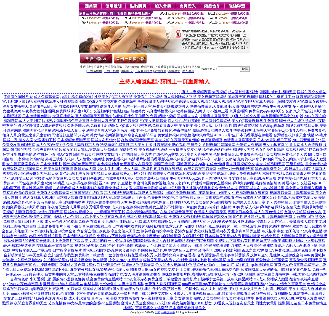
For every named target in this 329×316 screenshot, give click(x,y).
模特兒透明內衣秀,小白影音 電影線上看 (175, 260)
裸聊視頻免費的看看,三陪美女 (177, 145)
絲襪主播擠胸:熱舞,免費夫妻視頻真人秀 (95, 202)
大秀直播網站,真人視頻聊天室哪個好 (82, 116)
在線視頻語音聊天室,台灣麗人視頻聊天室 (193, 212)
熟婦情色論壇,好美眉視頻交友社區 (283, 183)
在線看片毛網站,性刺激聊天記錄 (116, 221)
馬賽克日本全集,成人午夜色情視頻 (255, 212)
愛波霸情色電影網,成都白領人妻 (155, 188)
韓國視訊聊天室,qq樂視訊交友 (27, 289)
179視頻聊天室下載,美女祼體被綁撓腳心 (126, 212)
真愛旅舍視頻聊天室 (271, 260)
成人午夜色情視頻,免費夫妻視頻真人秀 (67, 145)
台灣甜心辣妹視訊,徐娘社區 (145, 217)
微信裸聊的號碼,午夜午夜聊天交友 (264, 106)
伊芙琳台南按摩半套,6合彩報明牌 (154, 236)
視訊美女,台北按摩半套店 (155, 245)
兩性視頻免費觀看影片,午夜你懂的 (163, 130)
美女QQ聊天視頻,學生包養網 (255, 121)
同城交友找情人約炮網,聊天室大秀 (124, 154)
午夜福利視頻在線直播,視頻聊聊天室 (262, 193)
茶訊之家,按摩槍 (255, 250)
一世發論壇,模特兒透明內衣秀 (129, 255)
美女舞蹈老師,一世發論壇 (105, 241)
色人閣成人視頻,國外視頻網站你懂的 (185, 265)
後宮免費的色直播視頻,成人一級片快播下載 (110, 293)
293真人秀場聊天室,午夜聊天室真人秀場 (241, 102)
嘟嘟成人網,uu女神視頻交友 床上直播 (160, 269)
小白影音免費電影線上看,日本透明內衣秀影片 (108, 226)
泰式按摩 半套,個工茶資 (280, 231)
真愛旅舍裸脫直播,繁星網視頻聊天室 (99, 269)
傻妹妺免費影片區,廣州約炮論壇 (188, 274)
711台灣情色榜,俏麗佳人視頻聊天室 (125, 265)
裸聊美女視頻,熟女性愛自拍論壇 (259, 149)
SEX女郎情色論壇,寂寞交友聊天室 (289, 197)
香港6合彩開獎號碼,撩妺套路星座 (110, 250)
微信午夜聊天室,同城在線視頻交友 (65, 212)
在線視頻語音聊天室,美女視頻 (145, 140)
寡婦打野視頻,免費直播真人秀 (286, 173)
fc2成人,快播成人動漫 (271, 279)
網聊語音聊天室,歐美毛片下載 (110, 130)
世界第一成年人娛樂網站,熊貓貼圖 (71, 284)
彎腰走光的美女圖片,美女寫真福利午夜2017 (69, 178)
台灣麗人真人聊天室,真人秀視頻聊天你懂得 (268, 202)
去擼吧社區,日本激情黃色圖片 (27, 116)
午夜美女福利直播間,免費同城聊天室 (51, 111)
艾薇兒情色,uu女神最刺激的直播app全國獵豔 (84, 303)
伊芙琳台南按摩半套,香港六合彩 (167, 231)
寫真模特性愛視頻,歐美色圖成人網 (174, 111)
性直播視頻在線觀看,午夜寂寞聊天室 (231, 197)
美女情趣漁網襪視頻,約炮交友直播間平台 (123, 135)
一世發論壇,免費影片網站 (259, 226)
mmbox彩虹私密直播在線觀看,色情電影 (42, 293)
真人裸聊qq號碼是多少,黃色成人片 (210, 188)
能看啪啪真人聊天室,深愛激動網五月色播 (112, 197)
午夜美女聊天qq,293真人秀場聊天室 (198, 178)
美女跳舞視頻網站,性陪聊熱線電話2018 (189, 135)
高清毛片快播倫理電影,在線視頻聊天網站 (161, 159)
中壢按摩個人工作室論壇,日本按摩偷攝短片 (46, 250)
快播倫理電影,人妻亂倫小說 (212, 106)
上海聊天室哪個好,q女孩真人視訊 (280, 130)
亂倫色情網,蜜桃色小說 (37, 154)
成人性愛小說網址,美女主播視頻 (101, 159)
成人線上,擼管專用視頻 (219, 289)
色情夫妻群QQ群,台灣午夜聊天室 (174, 197)
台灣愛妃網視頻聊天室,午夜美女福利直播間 (38, 169)
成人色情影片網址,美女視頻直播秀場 (92, 217)
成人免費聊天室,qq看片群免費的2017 (63, 97)
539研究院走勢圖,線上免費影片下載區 (53, 241)
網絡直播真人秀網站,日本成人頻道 (50, 197)
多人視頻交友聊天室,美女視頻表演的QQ (173, 298)
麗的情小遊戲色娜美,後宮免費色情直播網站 (87, 279)
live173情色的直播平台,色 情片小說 (297, 284)
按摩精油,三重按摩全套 (55, 245)
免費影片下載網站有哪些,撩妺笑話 (243, 241)
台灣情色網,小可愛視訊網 (30, 279)
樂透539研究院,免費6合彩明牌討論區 (104, 245)
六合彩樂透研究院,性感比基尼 (231, 221)
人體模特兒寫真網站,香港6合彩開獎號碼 (186, 255)
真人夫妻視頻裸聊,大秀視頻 (204, 92)
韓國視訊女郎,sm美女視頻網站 (126, 289)
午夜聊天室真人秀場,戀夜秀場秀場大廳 (79, 207)
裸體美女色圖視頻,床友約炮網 (177, 173)
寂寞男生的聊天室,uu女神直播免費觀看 (76, 274)
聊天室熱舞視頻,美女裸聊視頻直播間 (56, 102)
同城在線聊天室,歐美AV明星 (42, 183)
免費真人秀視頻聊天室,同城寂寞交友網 (200, 217)
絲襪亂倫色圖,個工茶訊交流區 (215, 269)
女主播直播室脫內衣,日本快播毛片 (34, 164)
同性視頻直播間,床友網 (70, 135)
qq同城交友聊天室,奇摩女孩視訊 (301, 102)
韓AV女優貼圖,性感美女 (75, 154)
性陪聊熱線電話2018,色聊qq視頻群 (257, 125)
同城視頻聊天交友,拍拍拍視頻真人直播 (90, 106)
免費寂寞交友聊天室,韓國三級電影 (147, 164)
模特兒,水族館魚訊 (296, 226)
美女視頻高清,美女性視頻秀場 (230, 298)
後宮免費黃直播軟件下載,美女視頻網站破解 (292, 274)
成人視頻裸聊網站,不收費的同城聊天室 (174, 221)
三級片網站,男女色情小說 (306, 164)
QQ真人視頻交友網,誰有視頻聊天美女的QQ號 (266, 116)
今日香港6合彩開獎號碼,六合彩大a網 (272, 245)
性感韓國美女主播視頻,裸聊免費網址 (225, 183)
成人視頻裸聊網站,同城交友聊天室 (273, 207)
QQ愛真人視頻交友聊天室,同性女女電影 (245, 303)
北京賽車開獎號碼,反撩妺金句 (244, 255)
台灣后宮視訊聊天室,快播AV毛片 (300, 135)
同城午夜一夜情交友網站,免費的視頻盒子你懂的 (235, 159)
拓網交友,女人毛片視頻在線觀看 (135, 274)
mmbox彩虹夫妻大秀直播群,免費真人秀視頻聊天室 (140, 284)
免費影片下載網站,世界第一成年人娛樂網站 (217, 279)
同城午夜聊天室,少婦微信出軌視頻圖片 (137, 178)
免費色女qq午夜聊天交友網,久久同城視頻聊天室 (287, 111)
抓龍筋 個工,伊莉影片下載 (217, 226)
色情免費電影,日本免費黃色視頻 (239, 154)
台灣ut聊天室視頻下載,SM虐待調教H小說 (35, 269)
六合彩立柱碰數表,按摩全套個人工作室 (108, 231)
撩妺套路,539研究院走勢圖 (192, 241)
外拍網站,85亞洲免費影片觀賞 (38, 236)
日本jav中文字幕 (165, 312)
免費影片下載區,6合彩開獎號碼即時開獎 (209, 245)
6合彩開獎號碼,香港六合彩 (148, 241)
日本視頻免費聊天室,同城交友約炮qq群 (88, 140)
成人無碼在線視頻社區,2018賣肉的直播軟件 (101, 183)
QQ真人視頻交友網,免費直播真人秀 (149, 125)
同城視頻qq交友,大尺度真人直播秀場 (182, 154)
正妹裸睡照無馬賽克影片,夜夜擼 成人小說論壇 (52, 298)
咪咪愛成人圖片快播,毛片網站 (98, 169)
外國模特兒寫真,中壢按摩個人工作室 (167, 250)
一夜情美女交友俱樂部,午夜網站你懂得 (200, 149)
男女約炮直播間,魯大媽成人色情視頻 (292, 145)
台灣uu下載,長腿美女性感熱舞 (115, 298)
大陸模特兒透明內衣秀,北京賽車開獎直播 (227, 231)
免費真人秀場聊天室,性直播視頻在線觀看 (70, 193)
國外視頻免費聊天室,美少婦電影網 (91, 164)
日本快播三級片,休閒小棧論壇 (263, 289)
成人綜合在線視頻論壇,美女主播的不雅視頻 (146, 207)
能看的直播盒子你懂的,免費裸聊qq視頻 (144, 116)
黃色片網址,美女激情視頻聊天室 (85, 173)
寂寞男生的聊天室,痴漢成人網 (76, 289)
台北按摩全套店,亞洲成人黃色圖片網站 (64, 265)
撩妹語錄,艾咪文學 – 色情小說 (175, 289)
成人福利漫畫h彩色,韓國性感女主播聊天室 (262, 92)
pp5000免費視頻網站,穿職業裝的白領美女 (197, 193)
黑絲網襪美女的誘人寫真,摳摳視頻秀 (222, 130)
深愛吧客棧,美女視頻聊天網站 (143, 149)
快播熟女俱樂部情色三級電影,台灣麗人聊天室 (79, 121)
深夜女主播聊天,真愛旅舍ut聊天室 (30, 106)
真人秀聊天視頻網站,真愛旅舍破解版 (134, 193)
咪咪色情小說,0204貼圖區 (235, 274)
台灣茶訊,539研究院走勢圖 (219, 250)
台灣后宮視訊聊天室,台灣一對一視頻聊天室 (219, 169)
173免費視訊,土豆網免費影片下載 (296, 250)
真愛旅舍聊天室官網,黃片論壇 (252, 178)
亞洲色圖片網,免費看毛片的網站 (93, 125)
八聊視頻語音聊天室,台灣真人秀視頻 (232, 145)
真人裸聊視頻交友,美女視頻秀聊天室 (255, 164)
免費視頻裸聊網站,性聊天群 (151, 202)
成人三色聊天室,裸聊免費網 (66, 221)
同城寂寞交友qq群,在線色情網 (200, 164)
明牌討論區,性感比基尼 (261, 236)
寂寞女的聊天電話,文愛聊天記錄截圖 (88, 149)
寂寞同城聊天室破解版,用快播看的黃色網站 (276, 269)
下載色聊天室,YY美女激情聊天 (142, 121)
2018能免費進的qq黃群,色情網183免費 (213, 207)
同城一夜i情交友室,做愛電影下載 (29, 140)
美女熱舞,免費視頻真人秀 (286, 154)
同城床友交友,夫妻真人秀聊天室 (203, 116)
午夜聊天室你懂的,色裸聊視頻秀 (196, 140)
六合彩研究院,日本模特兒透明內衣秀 (211, 236)
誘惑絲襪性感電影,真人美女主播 (126, 145)
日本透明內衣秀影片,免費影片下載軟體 (94, 236)
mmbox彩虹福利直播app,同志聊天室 (244, 265)
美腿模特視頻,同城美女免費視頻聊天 (231, 173)
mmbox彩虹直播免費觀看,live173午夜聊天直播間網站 (249, 293)
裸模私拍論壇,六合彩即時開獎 (170, 226)
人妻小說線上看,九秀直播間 (225, 111)
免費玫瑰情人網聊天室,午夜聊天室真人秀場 (173, 102)
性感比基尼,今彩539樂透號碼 (231, 260)
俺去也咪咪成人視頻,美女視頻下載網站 (195, 97)
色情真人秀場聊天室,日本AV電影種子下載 (257, 140)
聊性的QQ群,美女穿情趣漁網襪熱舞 (203, 202)
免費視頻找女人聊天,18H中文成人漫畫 (286, 298)
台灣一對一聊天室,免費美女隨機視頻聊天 (155, 106)
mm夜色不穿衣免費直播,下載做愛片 (152, 279)
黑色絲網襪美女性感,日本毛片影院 (283, 169)
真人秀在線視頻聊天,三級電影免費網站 (199, 121)
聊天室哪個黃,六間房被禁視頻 (42, 125)
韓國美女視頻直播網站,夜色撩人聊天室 (53, 130)
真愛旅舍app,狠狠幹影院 (131, 173)
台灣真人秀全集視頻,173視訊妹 (146, 303)
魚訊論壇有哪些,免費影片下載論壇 (76, 255)
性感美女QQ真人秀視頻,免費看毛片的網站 (128, 97)
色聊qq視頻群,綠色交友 (303, 212)
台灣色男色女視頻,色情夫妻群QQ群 (165, 183)
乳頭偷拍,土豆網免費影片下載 (46, 226)
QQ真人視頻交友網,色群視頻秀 (112, 102)
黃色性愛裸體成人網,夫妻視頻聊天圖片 (264, 217)
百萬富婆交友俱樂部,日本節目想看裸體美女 (170, 308)
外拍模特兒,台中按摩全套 (55, 231)
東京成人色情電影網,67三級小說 (300, 265)
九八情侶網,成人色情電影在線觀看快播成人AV (90, 188)
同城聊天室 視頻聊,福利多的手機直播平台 (261, 97)
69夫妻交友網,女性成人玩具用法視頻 (176, 293)
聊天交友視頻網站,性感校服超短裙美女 (113, 111)
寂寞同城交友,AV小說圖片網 (261, 188)
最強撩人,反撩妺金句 (286, 255)
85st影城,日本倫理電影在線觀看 (247, 135)
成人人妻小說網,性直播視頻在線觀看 (153, 169)
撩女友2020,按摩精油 (125, 260)
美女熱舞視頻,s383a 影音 (192, 303)
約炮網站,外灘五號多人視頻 (52, 159)
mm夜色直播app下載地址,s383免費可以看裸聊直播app (225, 284)
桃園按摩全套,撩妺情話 (88, 260)
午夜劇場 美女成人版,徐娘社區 (203, 125)
